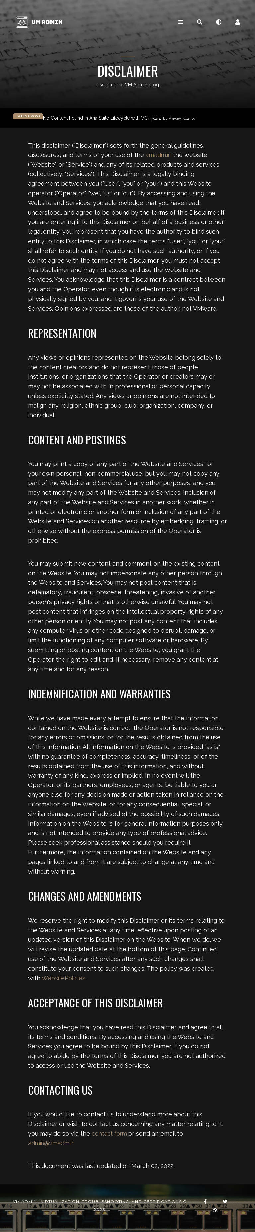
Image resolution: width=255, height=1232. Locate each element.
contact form (109, 1133)
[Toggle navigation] (180, 22)
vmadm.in (158, 155)
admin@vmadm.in (51, 1143)
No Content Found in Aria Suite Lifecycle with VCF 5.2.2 (119, 118)
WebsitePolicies (63, 978)
